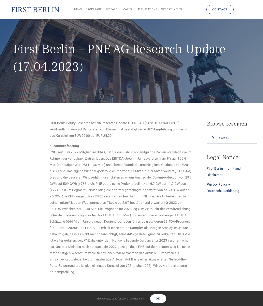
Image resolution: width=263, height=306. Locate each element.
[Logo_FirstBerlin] (35, 7)
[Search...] (232, 137)
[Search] (213, 137)
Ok (158, 298)
